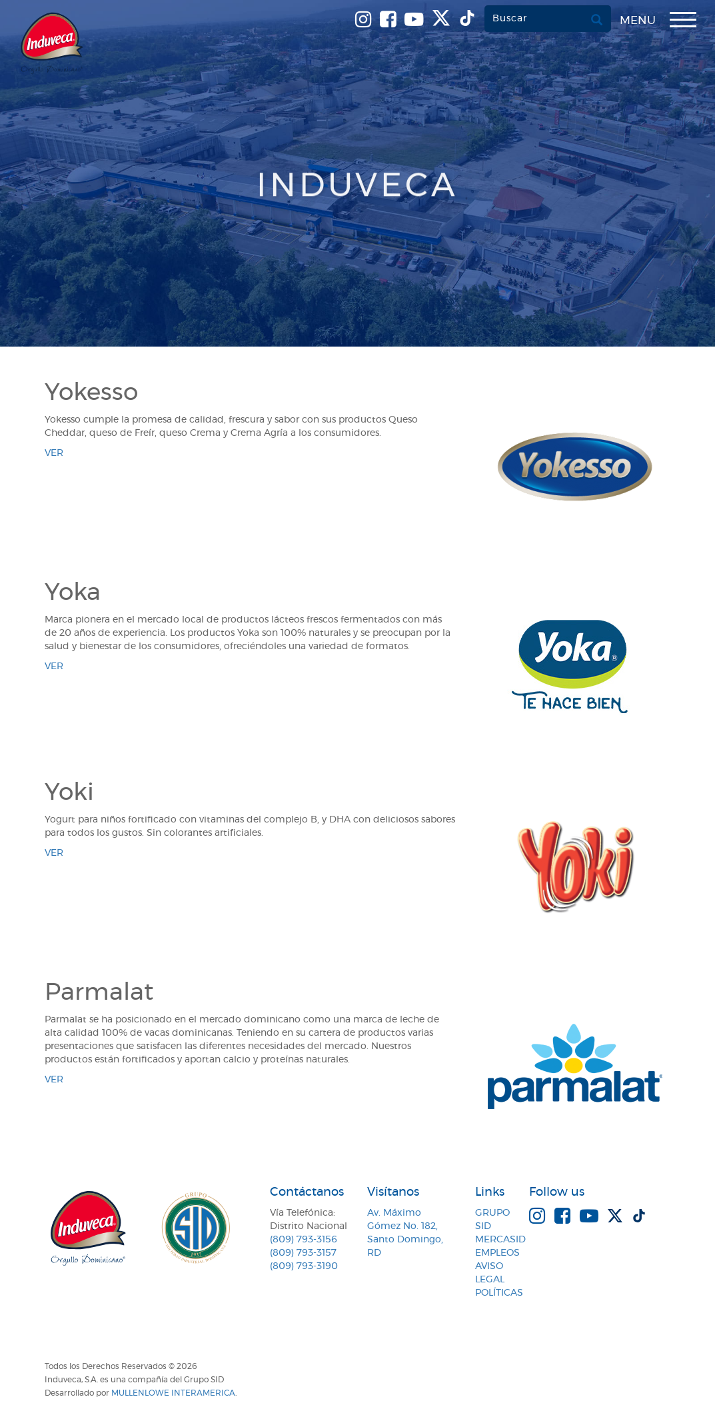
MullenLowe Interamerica (173, 1393)
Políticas (499, 1293)
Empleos (497, 1253)
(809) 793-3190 (304, 1266)
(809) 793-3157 (303, 1253)
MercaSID (500, 1239)
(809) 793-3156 (303, 1239)
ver (54, 453)
